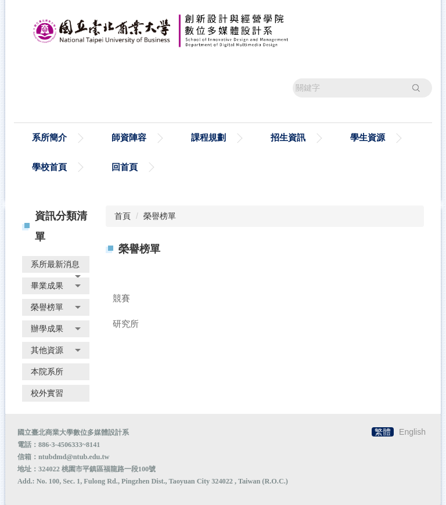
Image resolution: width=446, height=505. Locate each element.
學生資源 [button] (367, 137)
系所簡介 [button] (49, 137)
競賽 (121, 298)
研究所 (126, 324)
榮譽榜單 (159, 216)
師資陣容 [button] (129, 137)
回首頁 (125, 167)
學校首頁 (49, 167)
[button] (55, 264)
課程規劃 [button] (208, 137)
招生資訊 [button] (288, 137)
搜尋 (416, 87)
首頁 (122, 216)
